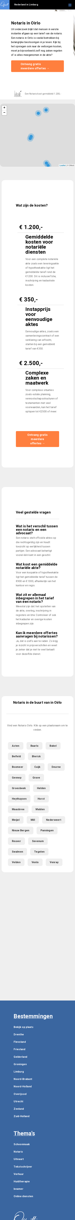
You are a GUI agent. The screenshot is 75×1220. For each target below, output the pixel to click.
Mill (33, 819)
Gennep (16, 777)
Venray (54, 862)
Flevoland (20, 1041)
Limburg (19, 1071)
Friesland (19, 1049)
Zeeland (19, 1108)
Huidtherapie (22, 1181)
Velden (16, 862)
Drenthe (19, 1034)
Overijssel (20, 1094)
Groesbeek (19, 788)
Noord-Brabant (23, 1079)
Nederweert (53, 819)
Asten (15, 745)
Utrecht (18, 1101)
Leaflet (63, 165)
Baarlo (35, 745)
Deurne (56, 766)
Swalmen (17, 851)
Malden (40, 809)
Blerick (36, 756)
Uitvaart (19, 1159)
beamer (18, 1188)
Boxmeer (17, 766)
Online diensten (23, 1196)
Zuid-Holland (21, 1116)
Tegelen (39, 851)
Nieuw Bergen (20, 830)
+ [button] (4, 108)
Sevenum (38, 841)
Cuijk (37, 766)
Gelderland (20, 1056)
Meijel (16, 819)
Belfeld (16, 756)
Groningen (20, 1064)
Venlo (35, 862)
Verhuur (19, 1174)
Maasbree (18, 809)
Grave (36, 777)
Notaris (18, 1151)
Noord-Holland (23, 1086)
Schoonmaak (22, 1144)
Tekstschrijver (23, 1166)
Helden (41, 788)
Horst (41, 798)
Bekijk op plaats (23, 1027)
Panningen (47, 830)
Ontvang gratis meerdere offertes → (35, 66)
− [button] (4, 112)
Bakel (53, 745)
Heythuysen (19, 798)
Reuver (16, 841)
